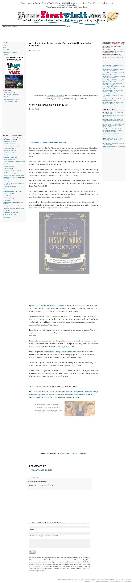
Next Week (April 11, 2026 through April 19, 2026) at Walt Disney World (113, 80)
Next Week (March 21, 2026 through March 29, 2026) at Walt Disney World (113, 91)
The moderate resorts (9, 166)
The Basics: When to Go (9, 141)
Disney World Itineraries (113, 133)
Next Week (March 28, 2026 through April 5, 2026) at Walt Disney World (113, 87)
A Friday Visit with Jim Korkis (41, 470)
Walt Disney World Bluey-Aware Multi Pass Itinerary (113, 116)
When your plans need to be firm (12, 206)
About (4, 47)
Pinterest (83, 453)
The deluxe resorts (8, 168)
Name (32, 529)
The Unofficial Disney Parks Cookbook (45, 142)
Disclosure (86, 579)
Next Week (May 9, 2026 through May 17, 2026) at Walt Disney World (113, 66)
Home (4, 45)
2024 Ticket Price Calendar (11, 101)
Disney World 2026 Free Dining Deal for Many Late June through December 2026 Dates (112, 95)
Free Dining (7, 200)
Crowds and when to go (10, 148)
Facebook (65, 453)
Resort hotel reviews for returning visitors (14, 161)
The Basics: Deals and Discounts (11, 215)
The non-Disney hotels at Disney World (14, 175)
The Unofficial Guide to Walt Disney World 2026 (113, 52)
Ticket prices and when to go (11, 155)
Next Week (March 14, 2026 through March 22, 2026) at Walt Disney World (113, 103)
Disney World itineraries (10, 186)
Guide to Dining (8, 195)
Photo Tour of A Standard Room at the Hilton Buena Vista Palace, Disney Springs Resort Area (113, 125)
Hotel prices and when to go (11, 152)
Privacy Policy (6, 50)
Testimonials (6, 217)
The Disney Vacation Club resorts (12, 170)
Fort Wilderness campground (11, 173)
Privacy (81, 579)
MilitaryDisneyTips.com (117, 57)
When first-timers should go (11, 143)
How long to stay (8, 181)
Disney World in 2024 (9, 92)
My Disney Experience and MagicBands (14, 208)
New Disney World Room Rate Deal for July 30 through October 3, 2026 (113, 99)
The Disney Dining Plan (10, 198)
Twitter (74, 453)
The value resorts (8, 164)
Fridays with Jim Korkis (55, 96)
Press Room (104, 579)
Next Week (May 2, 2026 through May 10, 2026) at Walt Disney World (113, 70)
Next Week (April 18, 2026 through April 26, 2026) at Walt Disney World (113, 77)
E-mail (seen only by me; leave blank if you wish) (44, 535)
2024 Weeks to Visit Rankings (11, 94)
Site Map (64, 579)
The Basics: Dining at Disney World (12, 191)
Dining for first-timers (9, 193)
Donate (98, 579)
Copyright (75, 579)
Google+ (118, 579)
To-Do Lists (7, 210)
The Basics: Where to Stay (10, 157)
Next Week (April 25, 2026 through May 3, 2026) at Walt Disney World (113, 73)
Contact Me (6, 54)
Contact (92, 579)
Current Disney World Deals (10, 52)
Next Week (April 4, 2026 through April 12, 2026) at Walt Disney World (113, 84)
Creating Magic (106, 47)
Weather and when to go (10, 150)
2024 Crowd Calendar (9, 96)
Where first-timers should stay (11, 159)
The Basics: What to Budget (10, 212)
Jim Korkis (35, 109)
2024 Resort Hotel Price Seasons (12, 99)
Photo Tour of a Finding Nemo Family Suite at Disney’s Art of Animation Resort (113, 120)
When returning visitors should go (12, 146)
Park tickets (7, 189)
